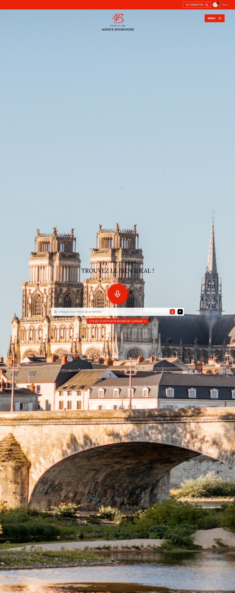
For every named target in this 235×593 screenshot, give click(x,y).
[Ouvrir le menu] (215, 18)
